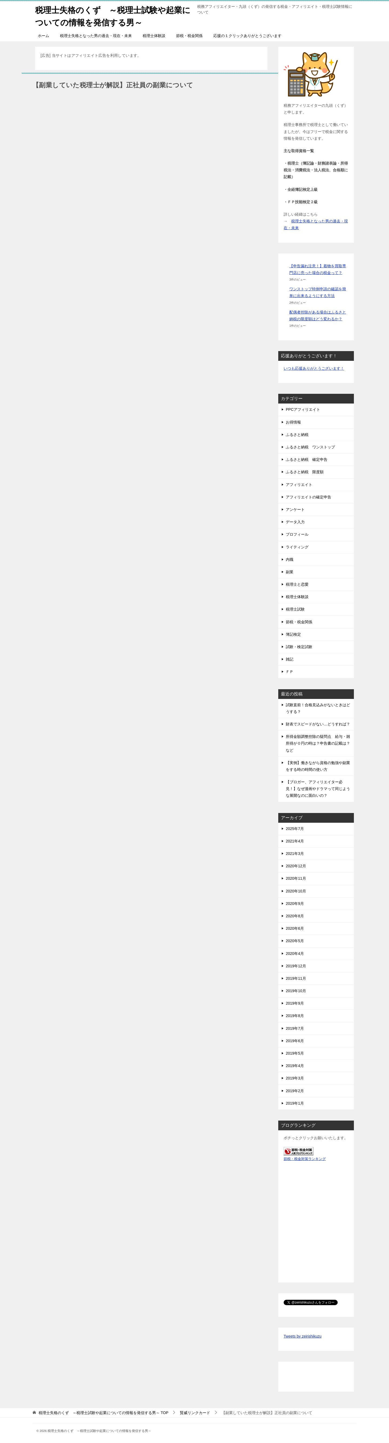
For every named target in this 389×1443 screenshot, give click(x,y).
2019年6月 (295, 1040)
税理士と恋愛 (297, 584)
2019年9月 (295, 1003)
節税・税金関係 (189, 35)
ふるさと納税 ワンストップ (310, 446)
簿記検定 (293, 634)
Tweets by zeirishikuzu (302, 1336)
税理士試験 (295, 609)
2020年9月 (295, 903)
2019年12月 (296, 965)
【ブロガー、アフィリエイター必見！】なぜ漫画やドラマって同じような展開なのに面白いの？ (318, 788)
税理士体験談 (154, 35)
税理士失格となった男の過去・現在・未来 (96, 35)
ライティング (297, 546)
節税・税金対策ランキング (305, 1158)
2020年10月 (296, 890)
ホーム (43, 35)
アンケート (295, 509)
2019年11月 (296, 978)
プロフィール (297, 534)
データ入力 (295, 521)
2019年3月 (295, 1077)
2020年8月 (295, 915)
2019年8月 (295, 1015)
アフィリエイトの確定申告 (308, 496)
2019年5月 (295, 1053)
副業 (289, 571)
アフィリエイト (299, 484)
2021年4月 (295, 840)
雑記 (289, 658)
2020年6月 (295, 928)
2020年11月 (296, 878)
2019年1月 (295, 1103)
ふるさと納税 (297, 434)
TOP (103, 1412)
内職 (289, 559)
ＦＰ (289, 671)
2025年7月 (295, 828)
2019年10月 (296, 990)
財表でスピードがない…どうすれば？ (318, 723)
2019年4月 (295, 1065)
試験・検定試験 (299, 646)
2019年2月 (295, 1090)
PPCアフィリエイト (303, 409)
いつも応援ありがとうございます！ (314, 368)
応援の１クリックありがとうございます (247, 35)
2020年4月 (295, 953)
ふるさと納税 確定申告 (306, 459)
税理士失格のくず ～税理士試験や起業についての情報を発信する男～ (112, 15)
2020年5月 (295, 940)
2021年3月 (295, 853)
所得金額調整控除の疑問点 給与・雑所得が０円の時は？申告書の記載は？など (318, 743)
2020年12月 (296, 865)
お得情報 (293, 421)
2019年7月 (295, 1028)
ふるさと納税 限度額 (305, 471)
